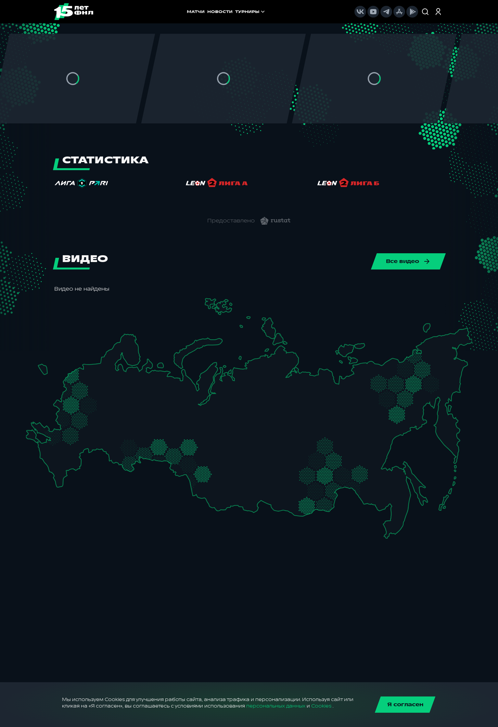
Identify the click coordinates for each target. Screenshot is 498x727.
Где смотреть (244, 11)
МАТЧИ (147, 11)
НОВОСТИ (171, 11)
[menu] (268, 11)
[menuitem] (244, 11)
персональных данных (275, 706)
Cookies (321, 706)
